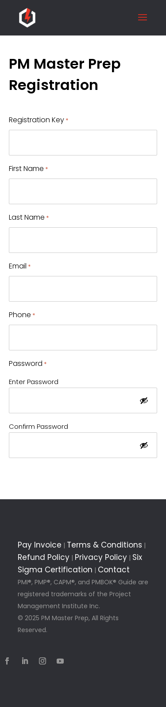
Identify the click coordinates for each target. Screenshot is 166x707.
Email (20, 266)
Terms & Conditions (104, 545)
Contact (114, 569)
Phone (22, 315)
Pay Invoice (40, 545)
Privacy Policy (101, 557)
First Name (28, 169)
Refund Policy (43, 557)
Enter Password (33, 381)
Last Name (29, 218)
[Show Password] (143, 401)
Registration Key (38, 120)
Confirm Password (38, 426)
